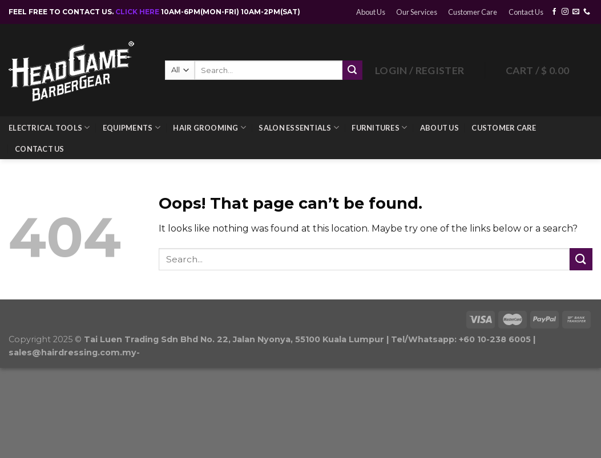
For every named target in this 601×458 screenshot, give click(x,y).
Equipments (131, 127)
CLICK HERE (138, 11)
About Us (370, 12)
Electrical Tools (49, 127)
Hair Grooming (209, 127)
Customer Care (472, 12)
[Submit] (581, 259)
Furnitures (379, 127)
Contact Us (526, 12)
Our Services (416, 12)
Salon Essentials (299, 127)
